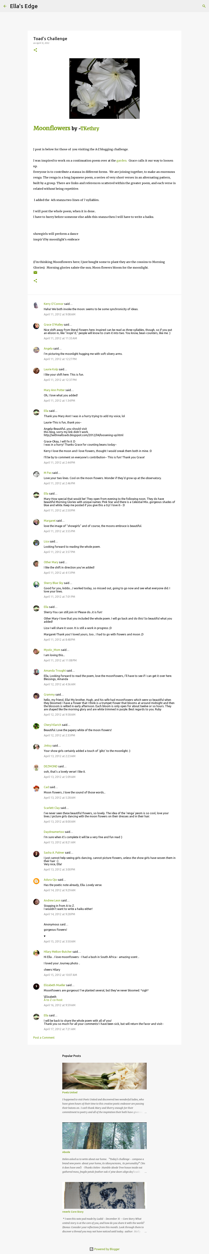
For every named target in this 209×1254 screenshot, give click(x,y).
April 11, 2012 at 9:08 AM (59, 314)
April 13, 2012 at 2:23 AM (59, 756)
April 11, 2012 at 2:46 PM (59, 483)
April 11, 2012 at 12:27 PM (60, 359)
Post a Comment (44, 1037)
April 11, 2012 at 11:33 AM (60, 338)
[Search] (43, 6)
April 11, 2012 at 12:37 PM (60, 379)
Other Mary (51, 562)
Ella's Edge (24, 6)
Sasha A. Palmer (54, 852)
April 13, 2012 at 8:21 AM (59, 842)
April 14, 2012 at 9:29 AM (59, 890)
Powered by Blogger (104, 1249)
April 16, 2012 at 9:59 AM (59, 1005)
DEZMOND (51, 766)
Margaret (50, 520)
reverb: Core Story (72, 1211)
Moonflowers (51, 128)
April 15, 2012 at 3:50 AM (59, 941)
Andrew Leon (52, 900)
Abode (66, 1152)
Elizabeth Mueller (54, 985)
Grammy (49, 694)
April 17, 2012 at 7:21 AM (59, 1029)
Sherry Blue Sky (53, 582)
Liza (46, 541)
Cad (46, 787)
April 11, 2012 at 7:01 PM (59, 596)
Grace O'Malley (53, 324)
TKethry (89, 128)
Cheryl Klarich (52, 724)
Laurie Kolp (51, 369)
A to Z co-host (53, 999)
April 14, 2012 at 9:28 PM (59, 914)
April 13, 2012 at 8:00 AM (59, 821)
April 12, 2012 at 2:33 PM (59, 735)
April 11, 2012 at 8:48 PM (59, 639)
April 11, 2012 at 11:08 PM (60, 660)
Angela (48, 348)
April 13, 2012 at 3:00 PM (59, 869)
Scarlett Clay (52, 807)
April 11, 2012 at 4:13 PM (59, 572)
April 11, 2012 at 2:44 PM (59, 462)
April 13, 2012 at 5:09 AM (59, 776)
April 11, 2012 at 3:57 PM (59, 552)
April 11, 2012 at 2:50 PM (59, 510)
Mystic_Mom (52, 649)
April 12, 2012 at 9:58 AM (59, 714)
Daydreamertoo (54, 831)
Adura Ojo (50, 879)
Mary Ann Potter (54, 390)
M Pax (48, 472)
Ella (46, 410)
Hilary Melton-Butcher (58, 951)
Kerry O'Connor (54, 303)
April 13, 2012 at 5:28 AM (59, 797)
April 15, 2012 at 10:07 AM (60, 974)
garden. (121, 160)
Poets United (69, 1092)
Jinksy (48, 745)
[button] (35, 50)
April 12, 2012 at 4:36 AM (59, 684)
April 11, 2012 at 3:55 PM (59, 531)
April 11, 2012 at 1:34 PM (59, 400)
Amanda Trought (55, 670)
